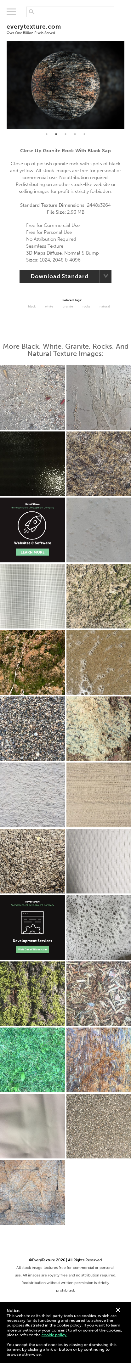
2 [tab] (56, 134)
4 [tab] (75, 134)
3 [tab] (65, 134)
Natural (105, 306)
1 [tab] (46, 134)
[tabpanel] (66, 85)
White (49, 306)
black (32, 306)
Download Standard (59, 276)
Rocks (86, 306)
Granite (68, 306)
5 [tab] (84, 134)
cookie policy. (54, 1334)
